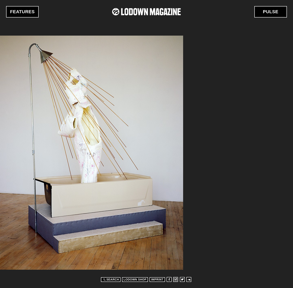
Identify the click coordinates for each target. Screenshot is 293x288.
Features (22, 11)
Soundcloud (188, 279)
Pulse (270, 11)
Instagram (175, 279)
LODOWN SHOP (135, 279)
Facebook (169, 279)
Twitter (182, 279)
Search (110, 279)
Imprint (157, 279)
